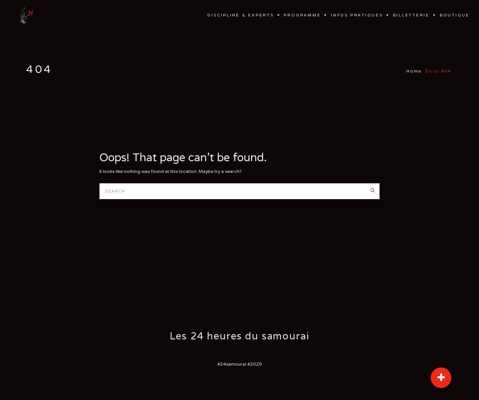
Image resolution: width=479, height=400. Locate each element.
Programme (302, 15)
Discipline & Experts (240, 15)
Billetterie (411, 15)
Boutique (455, 15)
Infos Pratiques (357, 15)
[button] (441, 377)
